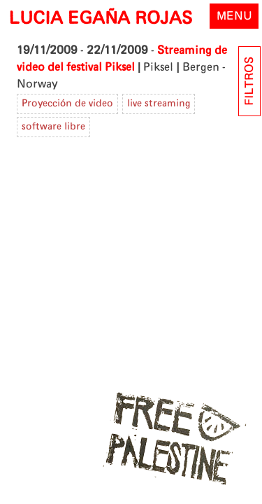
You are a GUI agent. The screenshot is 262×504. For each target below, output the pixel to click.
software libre (53, 127)
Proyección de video (67, 103)
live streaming (158, 103)
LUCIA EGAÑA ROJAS (100, 18)
